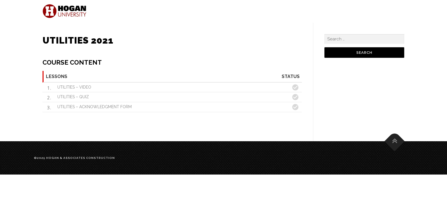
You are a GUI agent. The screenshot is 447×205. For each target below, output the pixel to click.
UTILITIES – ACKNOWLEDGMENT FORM (94, 106)
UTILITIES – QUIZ (73, 97)
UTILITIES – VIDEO (74, 87)
